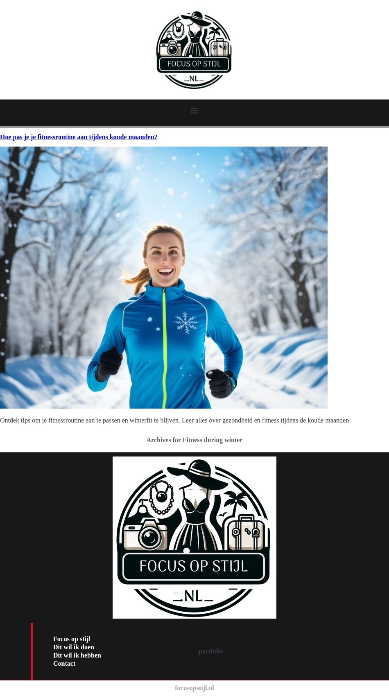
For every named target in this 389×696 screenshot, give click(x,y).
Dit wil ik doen (73, 647)
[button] (194, 110)
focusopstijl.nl (194, 688)
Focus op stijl (71, 638)
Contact (64, 663)
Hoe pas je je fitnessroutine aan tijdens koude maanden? (79, 136)
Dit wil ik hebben (77, 655)
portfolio (211, 651)
